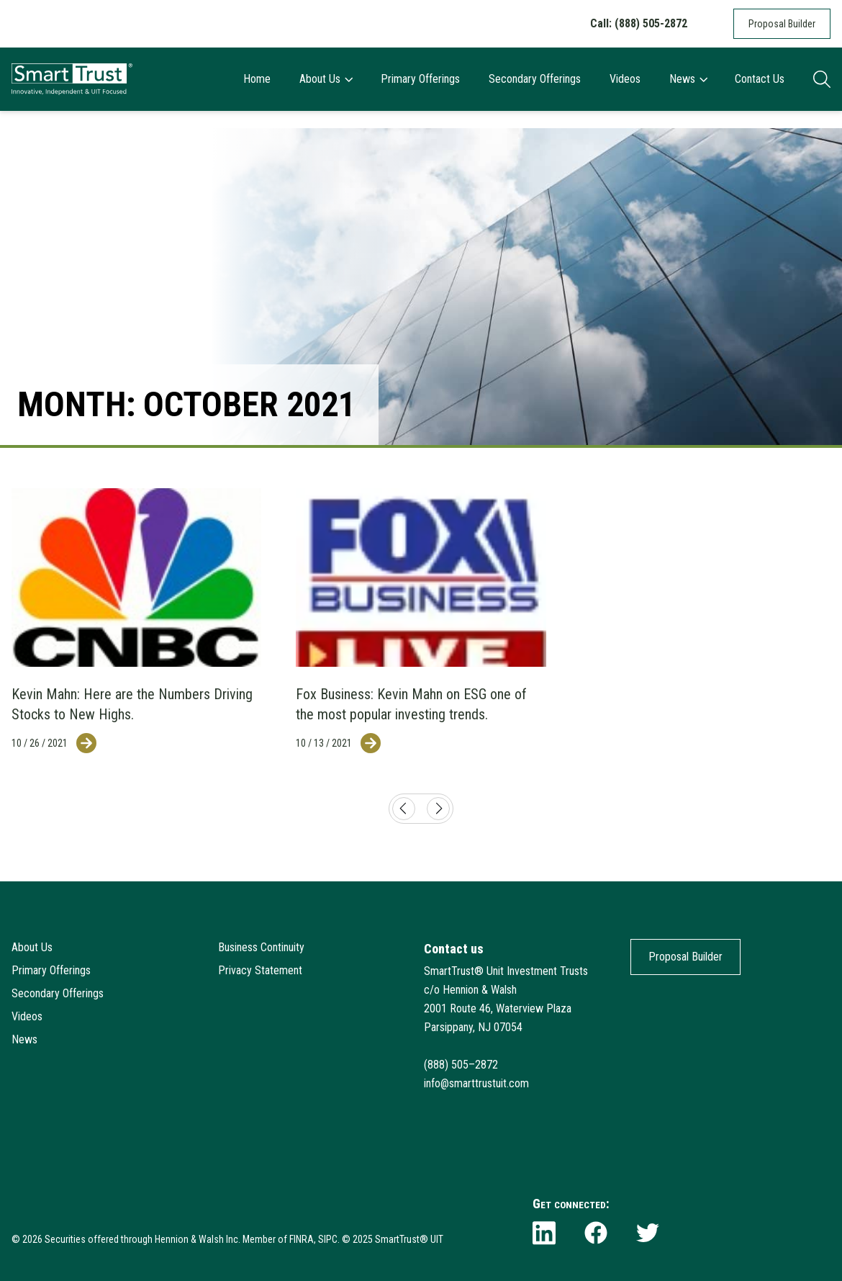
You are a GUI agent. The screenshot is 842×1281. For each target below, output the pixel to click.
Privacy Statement (260, 970)
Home (257, 79)
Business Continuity (261, 947)
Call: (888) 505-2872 (638, 23)
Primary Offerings (420, 79)
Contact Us (759, 79)
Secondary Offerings (535, 79)
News (688, 79)
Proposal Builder (781, 24)
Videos (625, 79)
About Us (325, 79)
